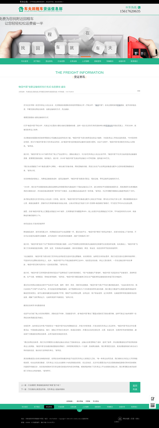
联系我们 (134, 61)
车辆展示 (109, 61)
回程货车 (97, 61)
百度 (132, 419)
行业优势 (61, 61)
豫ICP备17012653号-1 (48, 422)
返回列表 (135, 387)
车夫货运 (96, 401)
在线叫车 (122, 61)
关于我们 (36, 61)
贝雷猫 (88, 401)
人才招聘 (85, 61)
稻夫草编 (80, 401)
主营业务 (73, 61)
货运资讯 (49, 61)
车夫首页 (24, 61)
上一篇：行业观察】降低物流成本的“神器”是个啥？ (41, 385)
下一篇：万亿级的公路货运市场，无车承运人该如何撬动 (43, 389)
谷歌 (137, 419)
